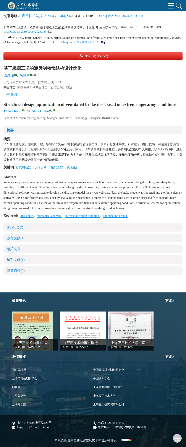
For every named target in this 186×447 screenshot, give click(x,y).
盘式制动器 (24, 167)
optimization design (115, 215)
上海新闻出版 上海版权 (107, 387)
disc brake (27, 215)
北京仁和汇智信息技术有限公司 (89, 440)
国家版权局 (19, 369)
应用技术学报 (32, 16)
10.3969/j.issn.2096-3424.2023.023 (118, 16)
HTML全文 (15, 227)
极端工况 (57, 167)
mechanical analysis (49, 215)
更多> (169, 301)
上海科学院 (19, 404)
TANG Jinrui (12, 111)
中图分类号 (19, 395)
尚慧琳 (24, 75)
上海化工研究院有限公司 (108, 404)
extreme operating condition (82, 215)
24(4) (63, 16)
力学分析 (41, 167)
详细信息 (10, 94)
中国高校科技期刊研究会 (108, 369)
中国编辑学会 (101, 378)
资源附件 (16, 270)
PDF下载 (96, 56)
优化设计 (73, 167)
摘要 (10, 130)
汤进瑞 (8, 75)
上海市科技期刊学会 (24, 378)
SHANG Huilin (38, 111)
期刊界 (16, 387)
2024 (50, 16)
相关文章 (14, 249)
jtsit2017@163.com (38, 427)
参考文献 (16, 238)
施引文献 (16, 260)
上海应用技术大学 (104, 395)
